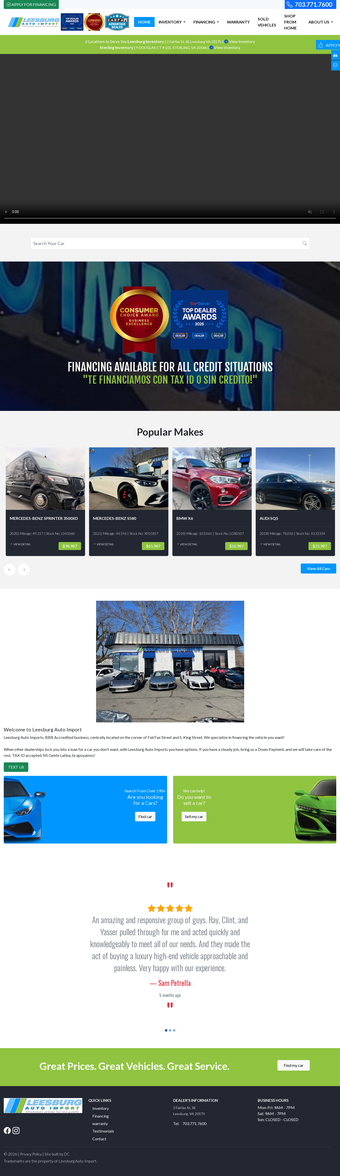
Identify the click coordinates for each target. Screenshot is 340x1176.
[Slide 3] (174, 1030)
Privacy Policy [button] (31, 1154)
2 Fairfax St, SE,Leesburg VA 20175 (194, 41)
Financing (100, 1116)
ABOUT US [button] (319, 21)
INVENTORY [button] (170, 21)
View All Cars (318, 568)
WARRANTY (238, 21)
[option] (45, 501)
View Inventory (239, 41)
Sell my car (194, 816)
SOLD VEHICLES (267, 21)
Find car (145, 816)
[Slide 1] (166, 1030)
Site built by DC (57, 1154)
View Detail (20, 544)
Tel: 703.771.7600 (189, 1123)
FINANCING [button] (204, 21)
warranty (100, 1123)
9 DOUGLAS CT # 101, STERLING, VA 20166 (171, 47)
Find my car (293, 1065)
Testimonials (103, 1131)
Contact (99, 1138)
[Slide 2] (170, 1030)
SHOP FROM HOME (290, 21)
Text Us (16, 767)
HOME (144, 21)
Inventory (100, 1108)
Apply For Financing (31, 4)
